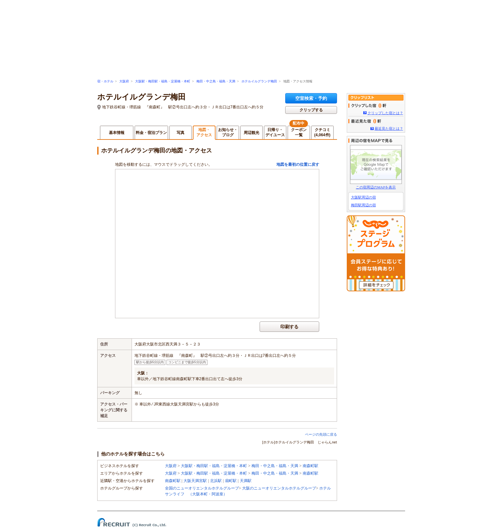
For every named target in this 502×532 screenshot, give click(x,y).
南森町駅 (310, 466)
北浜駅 (216, 480)
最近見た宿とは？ (389, 128)
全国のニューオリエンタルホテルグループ (202, 488)
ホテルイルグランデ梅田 (259, 81)
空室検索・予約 (311, 98)
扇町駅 (231, 480)
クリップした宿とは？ (385, 113)
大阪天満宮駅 (195, 480)
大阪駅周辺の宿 (363, 197)
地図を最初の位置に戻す (297, 164)
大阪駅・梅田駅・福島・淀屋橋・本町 (162, 81)
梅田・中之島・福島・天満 (215, 81)
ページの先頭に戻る (321, 434)
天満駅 (245, 480)
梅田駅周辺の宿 (363, 205)
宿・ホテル (105, 81)
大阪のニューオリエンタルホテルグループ (279, 488)
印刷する (289, 326)
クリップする (311, 110)
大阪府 (124, 81)
